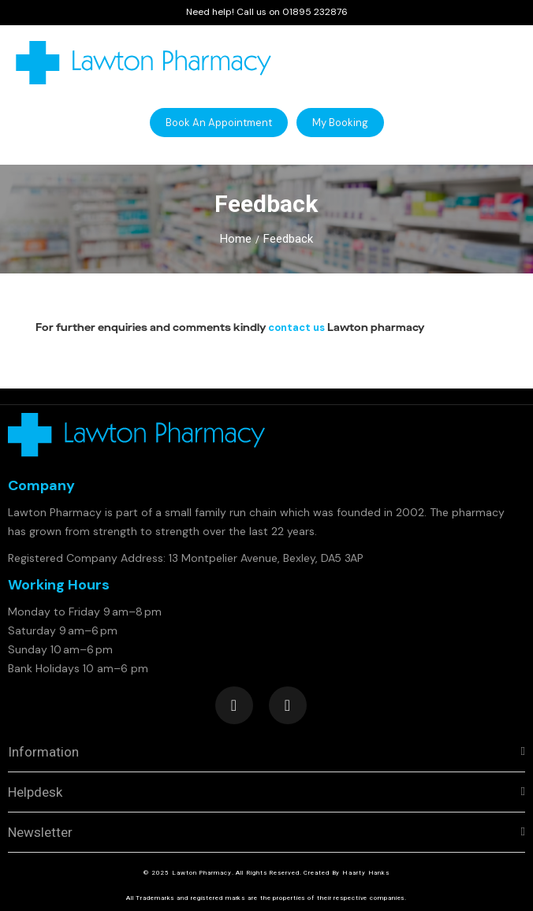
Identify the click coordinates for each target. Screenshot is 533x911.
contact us (296, 327)
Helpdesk (35, 792)
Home (236, 239)
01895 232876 (315, 12)
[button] (219, 122)
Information (43, 752)
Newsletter (40, 832)
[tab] (266, 752)
